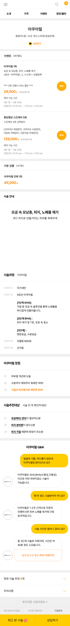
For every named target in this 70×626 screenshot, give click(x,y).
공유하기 (35, 43)
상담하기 (52, 620)
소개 (8, 13)
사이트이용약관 (35, 610)
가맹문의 (58, 610)
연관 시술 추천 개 (35, 578)
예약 (62, 86)
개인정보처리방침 (11, 610)
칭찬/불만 (61, 13)
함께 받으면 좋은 (38, 555)
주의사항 (35, 591)
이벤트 (43, 13)
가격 (26, 13)
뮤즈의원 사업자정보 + (35, 602)
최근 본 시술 (17, 620)
